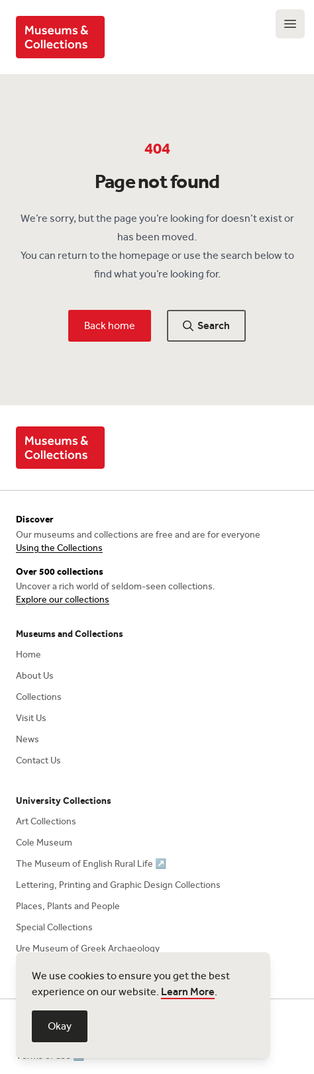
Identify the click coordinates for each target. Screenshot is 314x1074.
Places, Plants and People (68, 906)
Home (28, 654)
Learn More (188, 991)
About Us (35, 675)
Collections (39, 697)
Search (206, 325)
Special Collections (54, 927)
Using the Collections (59, 548)
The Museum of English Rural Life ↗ (91, 863)
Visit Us (31, 718)
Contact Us (38, 760)
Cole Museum (44, 842)
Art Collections (46, 821)
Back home (109, 325)
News (27, 739)
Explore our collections (62, 599)
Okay (60, 1026)
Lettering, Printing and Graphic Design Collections (118, 885)
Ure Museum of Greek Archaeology (88, 948)
